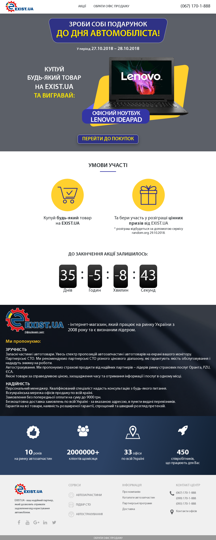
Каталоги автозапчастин (138, 500)
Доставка (128, 511)
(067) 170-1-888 (195, 6)
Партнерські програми (137, 506)
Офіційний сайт (34, 335)
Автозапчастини (89, 497)
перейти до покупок (108, 141)
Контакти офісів (186, 514)
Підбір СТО (83, 507)
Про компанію (131, 494)
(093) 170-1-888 (186, 506)
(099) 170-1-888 (186, 501)
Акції (82, 6)
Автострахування (89, 517)
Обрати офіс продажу (111, 6)
